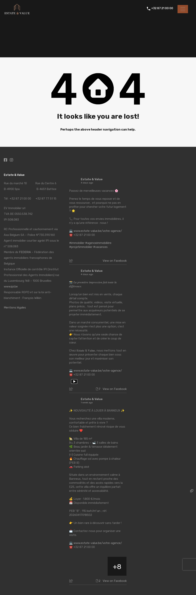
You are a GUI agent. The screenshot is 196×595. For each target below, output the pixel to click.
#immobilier (76, 243)
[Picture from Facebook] (78, 566)
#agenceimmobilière (98, 243)
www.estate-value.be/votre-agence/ (98, 231)
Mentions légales (15, 307)
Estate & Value (92, 179)
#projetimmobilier (80, 247)
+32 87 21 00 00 (162, 9)
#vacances (100, 247)
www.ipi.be (11, 286)
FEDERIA (25, 252)
